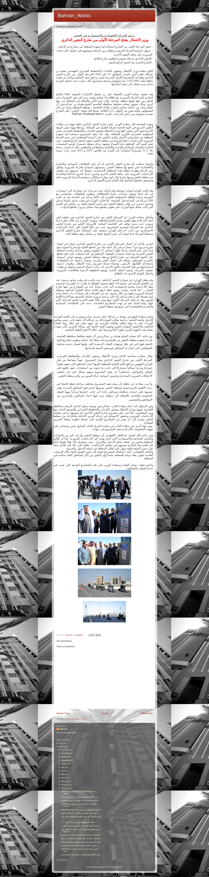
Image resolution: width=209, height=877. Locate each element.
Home (105, 713)
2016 (61, 747)
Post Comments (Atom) (77, 719)
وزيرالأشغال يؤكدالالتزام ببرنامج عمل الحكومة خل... (81, 855)
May (63, 774)
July (63, 767)
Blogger (119, 867)
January (64, 788)
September (66, 760)
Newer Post (63, 713)
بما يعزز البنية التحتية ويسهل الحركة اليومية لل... (79, 845)
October (64, 757)
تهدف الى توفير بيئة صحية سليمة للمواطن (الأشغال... (81, 842)
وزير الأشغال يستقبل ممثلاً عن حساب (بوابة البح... (80, 797)
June (63, 771)
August (64, 764)
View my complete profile (67, 733)
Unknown (63, 729)
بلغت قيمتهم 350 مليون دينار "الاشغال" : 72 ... (78, 822)
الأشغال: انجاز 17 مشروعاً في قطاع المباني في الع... (81, 838)
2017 (61, 743)
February (65, 785)
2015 (61, 860)
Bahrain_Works (74, 15)
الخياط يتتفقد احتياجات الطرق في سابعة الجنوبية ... (81, 800)
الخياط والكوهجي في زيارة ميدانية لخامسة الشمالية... (81, 810)
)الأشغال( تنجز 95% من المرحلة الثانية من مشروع (80, 835)
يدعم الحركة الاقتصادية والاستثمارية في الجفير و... (80, 826)
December (65, 750)
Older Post (146, 713)
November (65, 753)
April (63, 778)
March (64, 781)
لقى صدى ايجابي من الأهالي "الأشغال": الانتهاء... (79, 813)
